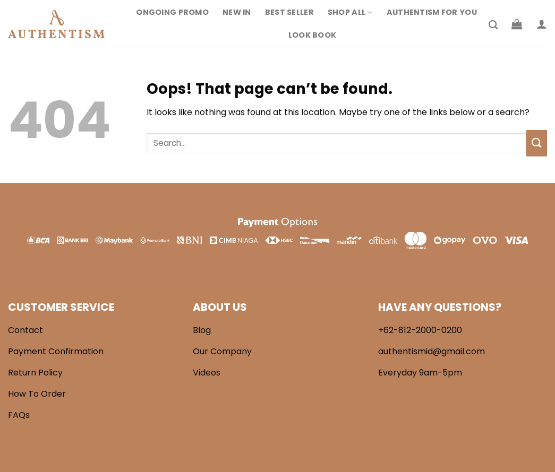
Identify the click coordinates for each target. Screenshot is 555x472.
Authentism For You (432, 12)
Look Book (312, 35)
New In (237, 12)
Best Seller (289, 12)
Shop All (350, 12)
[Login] (541, 24)
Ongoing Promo (172, 12)
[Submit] (536, 143)
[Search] (493, 25)
